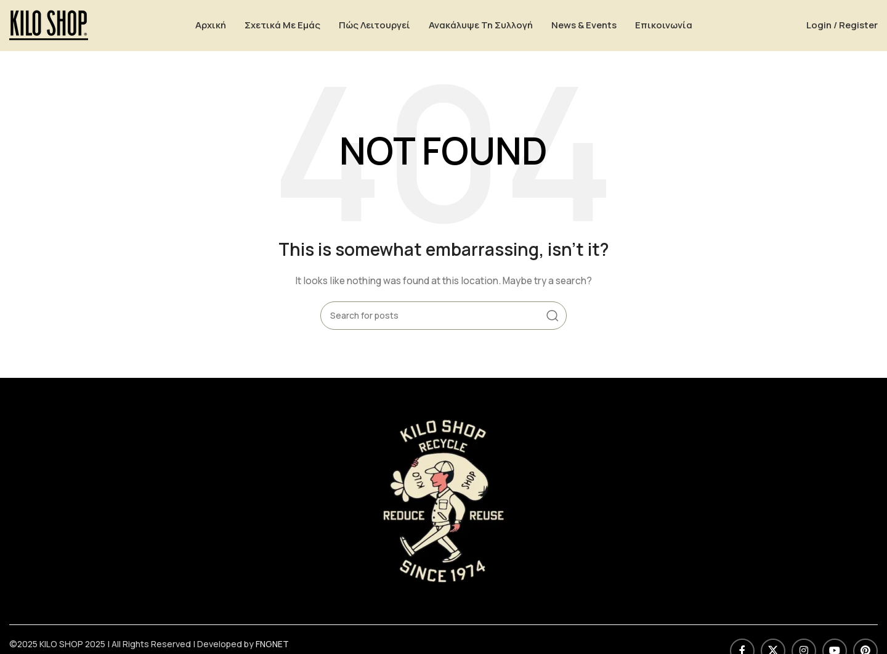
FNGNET (272, 646)
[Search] (443, 317)
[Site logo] (48, 25)
